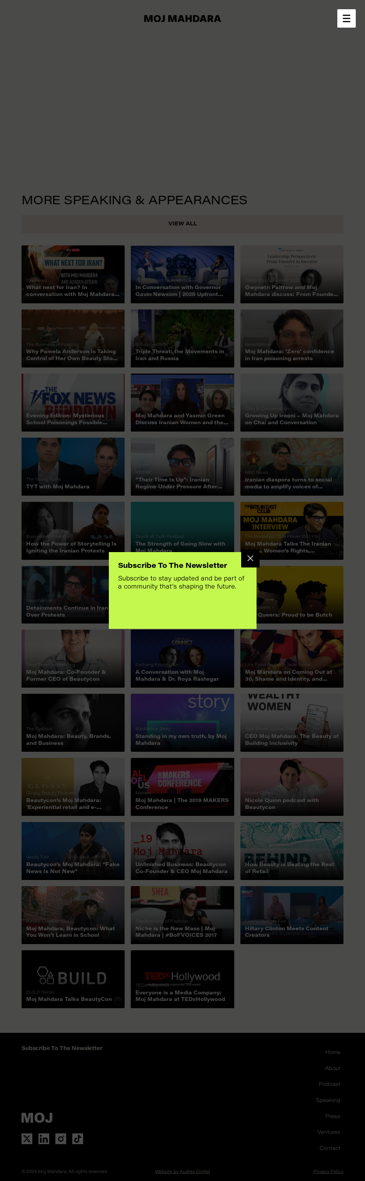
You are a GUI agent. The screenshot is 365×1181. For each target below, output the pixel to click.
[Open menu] (346, 18)
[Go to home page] (182, 18)
